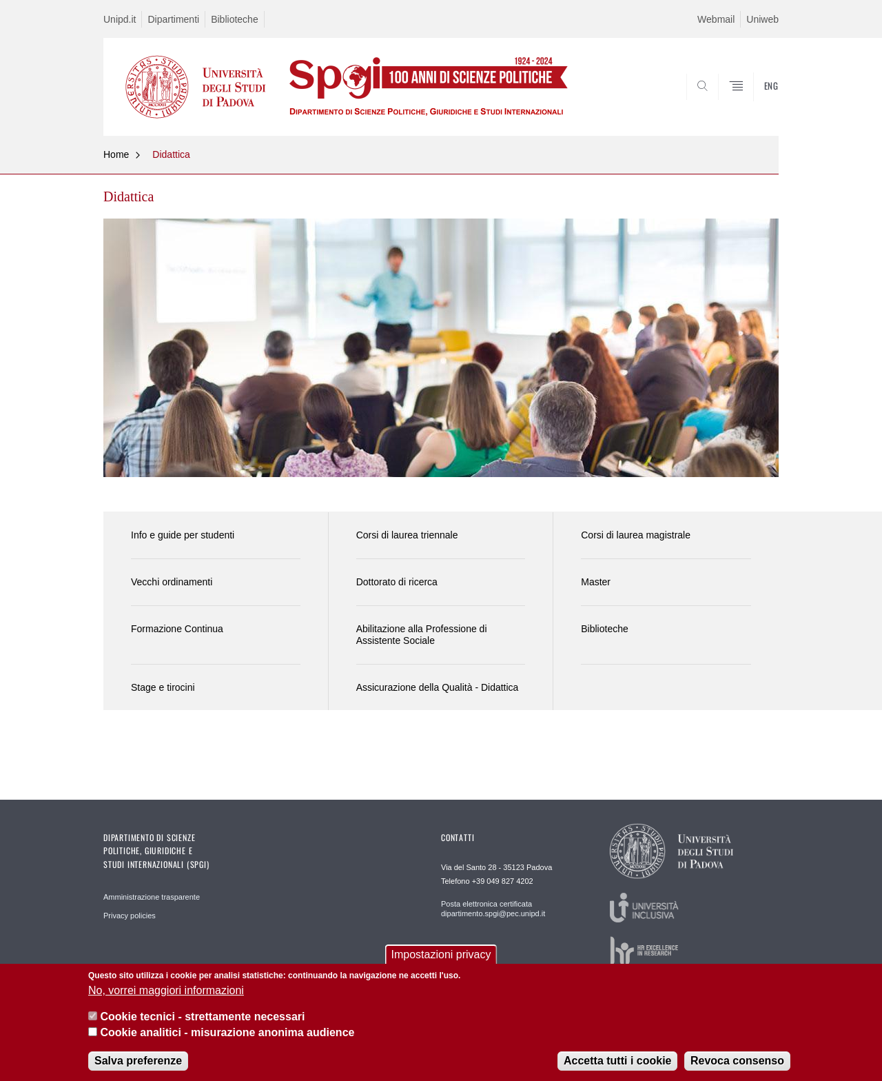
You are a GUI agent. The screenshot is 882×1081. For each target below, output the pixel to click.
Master (596, 581)
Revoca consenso (737, 1062)
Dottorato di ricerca (397, 581)
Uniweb (762, 19)
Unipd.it (119, 19)
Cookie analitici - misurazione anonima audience (227, 1033)
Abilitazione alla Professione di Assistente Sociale (421, 634)
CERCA (757, 102)
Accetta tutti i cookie (617, 1062)
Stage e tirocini (163, 687)
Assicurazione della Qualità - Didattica (437, 687)
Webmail (716, 19)
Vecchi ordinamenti (171, 581)
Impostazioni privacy (441, 956)
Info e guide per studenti (182, 534)
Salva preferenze (138, 1062)
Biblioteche (234, 19)
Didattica (170, 154)
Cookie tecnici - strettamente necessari (202, 1018)
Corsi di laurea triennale (407, 534)
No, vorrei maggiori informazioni (166, 992)
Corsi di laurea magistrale (635, 534)
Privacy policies (129, 915)
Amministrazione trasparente (151, 897)
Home (116, 154)
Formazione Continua (177, 628)
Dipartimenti (173, 19)
